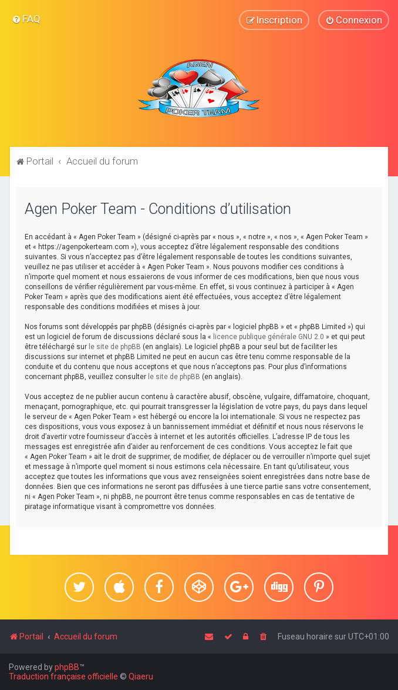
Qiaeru (141, 676)
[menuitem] (26, 19)
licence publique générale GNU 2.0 (268, 337)
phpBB (67, 667)
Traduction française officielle (63, 676)
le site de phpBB (115, 347)
